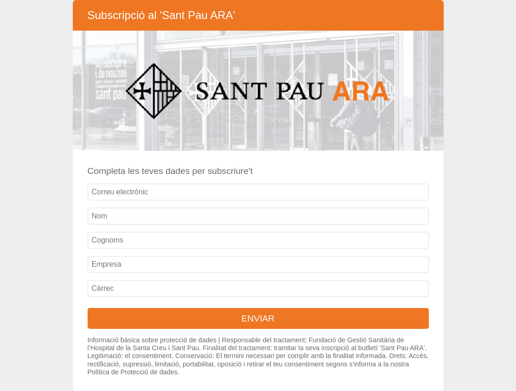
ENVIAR (258, 318)
